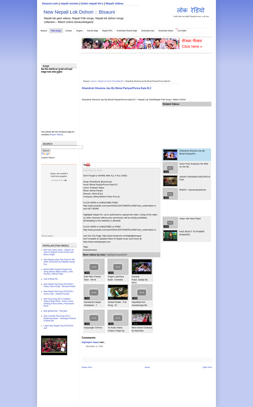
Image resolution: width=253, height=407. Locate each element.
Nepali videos (114, 3)
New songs (56, 31)
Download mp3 (147, 31)
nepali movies (69, 3)
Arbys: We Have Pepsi (190, 218)
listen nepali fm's (92, 3)
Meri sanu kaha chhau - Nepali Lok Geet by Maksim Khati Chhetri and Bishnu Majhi (59, 252)
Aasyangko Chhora (93, 327)
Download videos (166, 31)
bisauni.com (50, 3)
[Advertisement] (141, 64)
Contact (68, 31)
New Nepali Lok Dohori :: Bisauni (79, 12)
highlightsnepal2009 (117, 254)
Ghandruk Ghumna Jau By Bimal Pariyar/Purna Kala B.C (117, 88)
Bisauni (44, 31)
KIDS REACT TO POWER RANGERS (191, 233)
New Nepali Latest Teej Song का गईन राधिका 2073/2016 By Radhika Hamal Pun (59, 261)
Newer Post (87, 367)
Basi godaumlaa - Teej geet (55, 311)
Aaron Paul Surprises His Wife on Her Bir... (193, 165)
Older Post (207, 367)
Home (93, 81)
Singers (79, 31)
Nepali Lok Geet (104, 81)
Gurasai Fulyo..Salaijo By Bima (140, 279)
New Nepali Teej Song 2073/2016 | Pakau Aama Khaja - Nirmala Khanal (59, 285)
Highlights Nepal (90, 342)
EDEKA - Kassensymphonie (192, 190)
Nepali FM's (107, 31)
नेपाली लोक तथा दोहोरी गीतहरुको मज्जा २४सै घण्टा (191, 12)
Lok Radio (182, 31)
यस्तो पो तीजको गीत (51, 279)
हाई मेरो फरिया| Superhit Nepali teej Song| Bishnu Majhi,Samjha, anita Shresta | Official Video (58, 271)
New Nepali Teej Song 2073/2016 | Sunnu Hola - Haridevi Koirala (58, 292)
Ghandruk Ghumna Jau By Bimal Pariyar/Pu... (192, 152)
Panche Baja (92, 31)
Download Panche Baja (127, 31)
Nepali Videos (56, 134)
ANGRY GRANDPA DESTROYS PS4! (194, 178)
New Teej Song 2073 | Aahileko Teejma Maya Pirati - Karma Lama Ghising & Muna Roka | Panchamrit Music (59, 302)
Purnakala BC (117, 81)
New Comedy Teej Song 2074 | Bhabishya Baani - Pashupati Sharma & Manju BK (60, 318)
